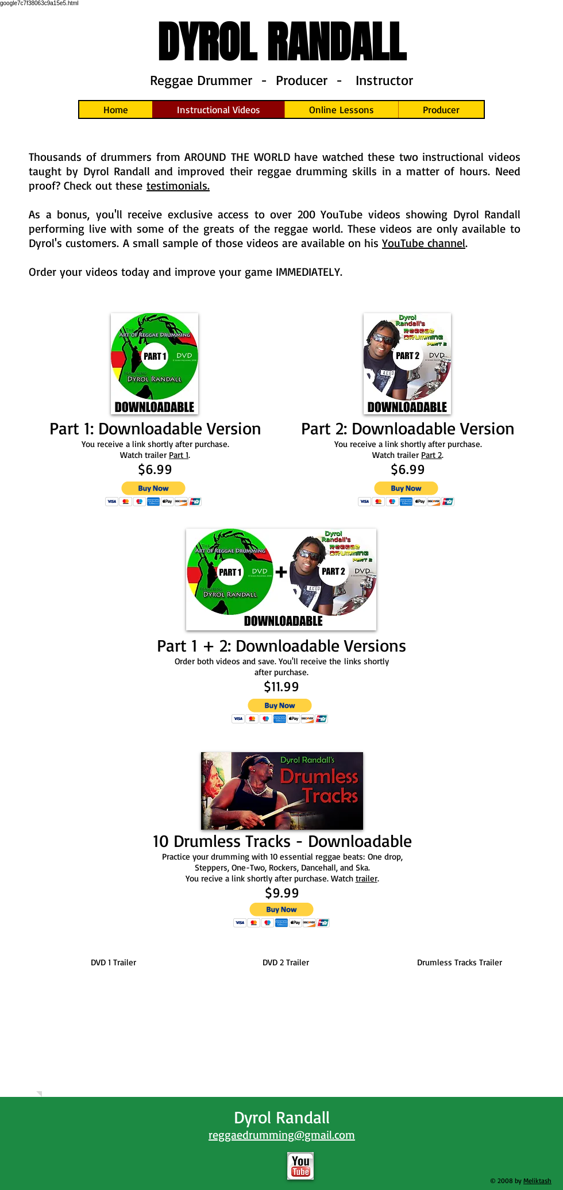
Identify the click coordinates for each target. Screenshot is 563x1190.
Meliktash (537, 1180)
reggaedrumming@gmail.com (282, 1134)
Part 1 (178, 454)
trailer (366, 878)
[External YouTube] (113, 1027)
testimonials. (178, 185)
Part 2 (431, 454)
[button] (154, 493)
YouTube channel (423, 243)
